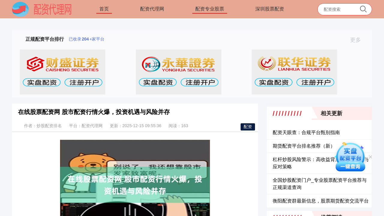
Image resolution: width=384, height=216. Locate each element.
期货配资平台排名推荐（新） (304, 145)
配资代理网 (152, 8)
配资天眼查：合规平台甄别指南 (306, 132)
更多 (358, 40)
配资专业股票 (209, 8)
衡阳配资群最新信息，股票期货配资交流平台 (321, 200)
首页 (104, 8)
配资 (248, 126)
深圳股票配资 (269, 8)
